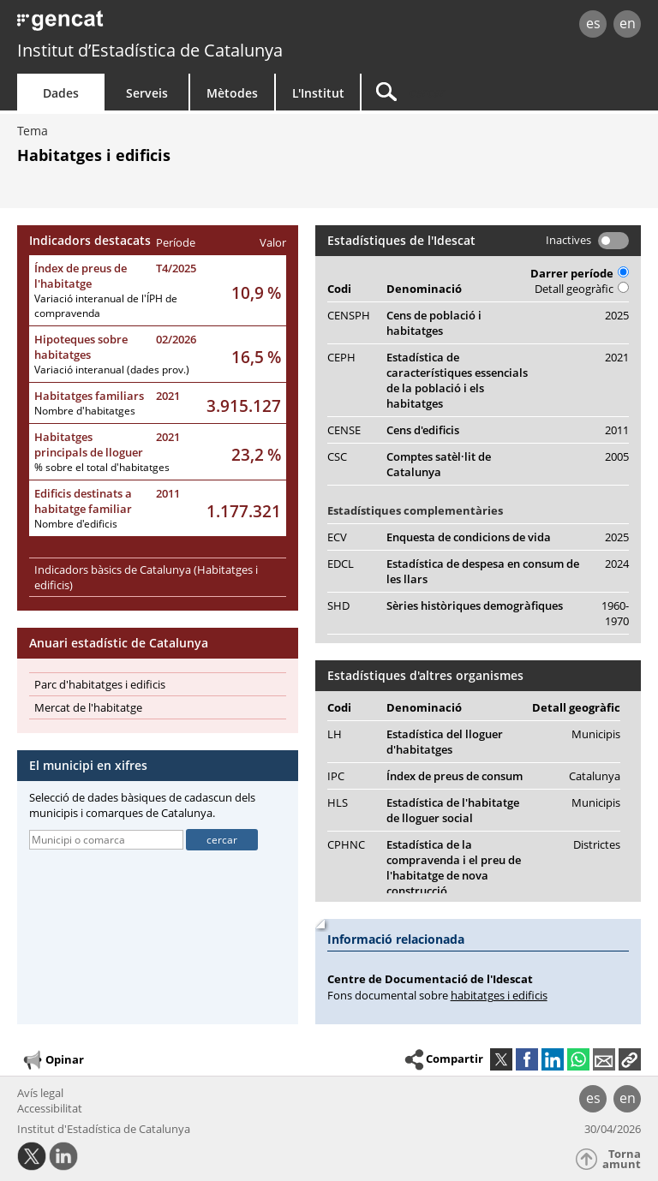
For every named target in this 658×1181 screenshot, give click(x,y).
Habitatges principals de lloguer (88, 444)
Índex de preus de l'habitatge (80, 275)
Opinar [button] (52, 1060)
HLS (337, 802)
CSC (337, 456)
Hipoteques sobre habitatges (81, 346)
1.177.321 (243, 510)
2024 (617, 563)
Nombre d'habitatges (84, 410)
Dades (61, 93)
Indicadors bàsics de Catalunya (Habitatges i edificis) (146, 577)
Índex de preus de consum (454, 776)
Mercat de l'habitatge (88, 707)
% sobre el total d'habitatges (102, 467)
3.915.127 (243, 405)
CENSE (344, 430)
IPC (335, 776)
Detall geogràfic (582, 288)
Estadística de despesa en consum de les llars (482, 571)
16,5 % (256, 356)
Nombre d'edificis (75, 523)
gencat (141, 25)
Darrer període (579, 273)
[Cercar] (469, 92)
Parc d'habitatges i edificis (99, 684)
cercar (221, 839)
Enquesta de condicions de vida (468, 537)
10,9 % (256, 292)
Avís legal (40, 1092)
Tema (32, 130)
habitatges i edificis (499, 995)
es (593, 23)
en (627, 23)
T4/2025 (176, 268)
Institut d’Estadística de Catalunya (150, 50)
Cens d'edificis (422, 430)
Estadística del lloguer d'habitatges (444, 741)
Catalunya (594, 776)
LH (334, 734)
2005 (617, 456)
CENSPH (348, 315)
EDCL (340, 563)
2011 (168, 493)
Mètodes (232, 93)
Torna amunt (621, 1159)
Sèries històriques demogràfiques (474, 605)
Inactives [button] (568, 240)
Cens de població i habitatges (434, 322)
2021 (168, 395)
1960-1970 (615, 613)
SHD (338, 605)
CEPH (341, 357)
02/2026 (176, 339)
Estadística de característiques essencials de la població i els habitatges (457, 380)
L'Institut (318, 93)
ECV (337, 537)
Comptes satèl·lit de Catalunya (438, 464)
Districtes (596, 844)
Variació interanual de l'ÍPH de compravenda (105, 305)
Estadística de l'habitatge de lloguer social (452, 810)
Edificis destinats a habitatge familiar (83, 501)
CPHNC (346, 844)
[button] (630, 1059)
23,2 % (256, 454)
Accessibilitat (49, 1108)
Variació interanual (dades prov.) (111, 369)
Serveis (147, 93)
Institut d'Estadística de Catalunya (103, 1128)
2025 (617, 315)
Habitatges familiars (89, 395)
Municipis (595, 734)
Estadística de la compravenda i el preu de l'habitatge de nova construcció (453, 867)
